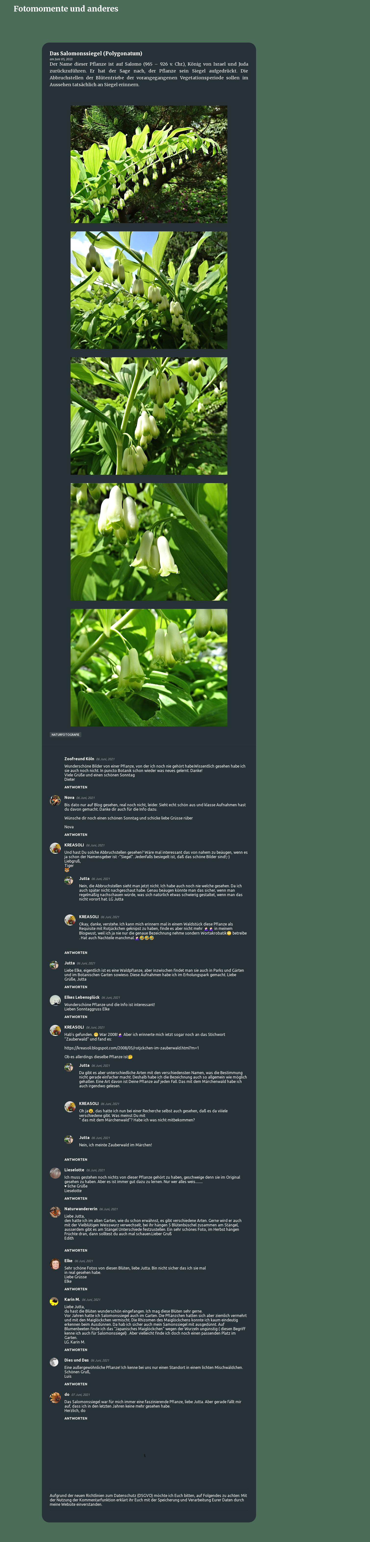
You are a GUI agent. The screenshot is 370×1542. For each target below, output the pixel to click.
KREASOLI (74, 845)
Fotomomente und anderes (66, 9)
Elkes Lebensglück (81, 997)
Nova (69, 797)
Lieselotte (74, 1170)
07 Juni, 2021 (80, 1394)
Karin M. (72, 1299)
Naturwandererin (80, 1209)
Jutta (84, 878)
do (66, 1394)
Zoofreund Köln (79, 759)
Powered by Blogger (185, 1535)
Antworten (75, 787)
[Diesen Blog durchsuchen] (340, 9)
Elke (68, 1260)
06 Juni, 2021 (105, 759)
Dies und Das (76, 1360)
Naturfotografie (65, 734)
